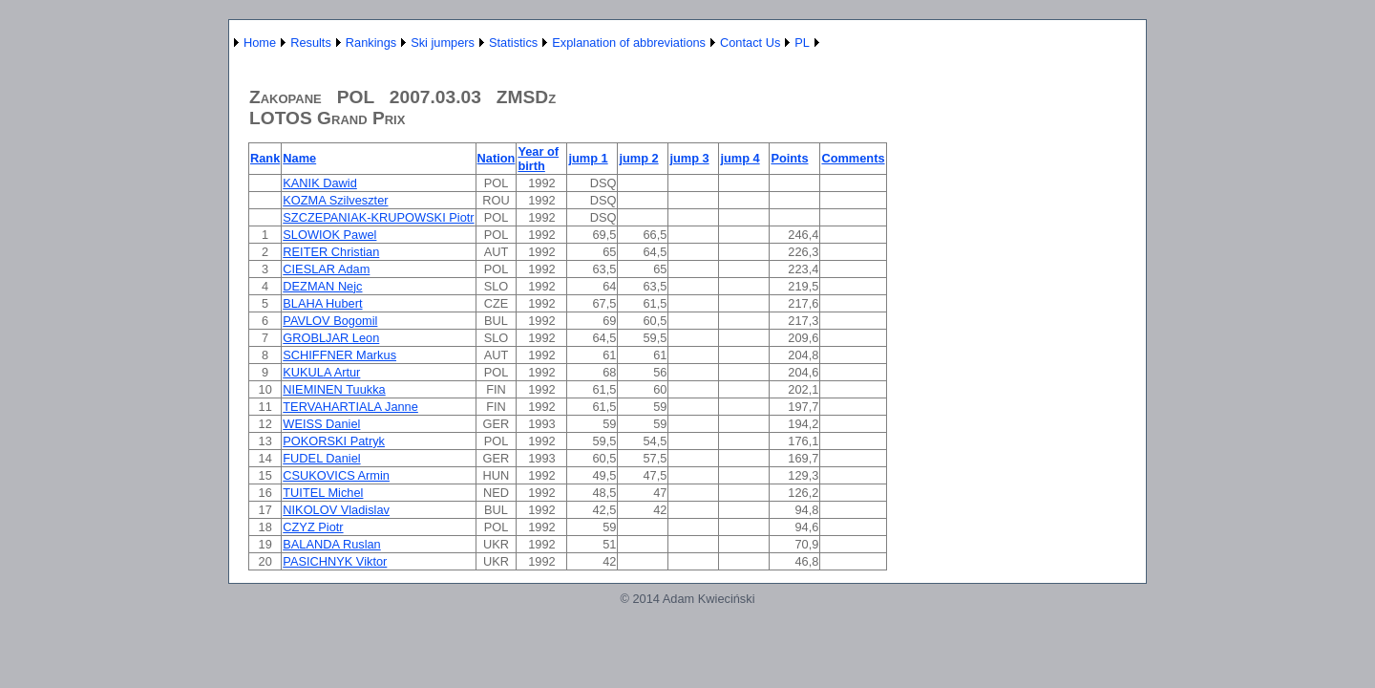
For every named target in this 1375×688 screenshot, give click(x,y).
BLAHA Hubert (322, 303)
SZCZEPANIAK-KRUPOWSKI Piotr (378, 217)
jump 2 (638, 158)
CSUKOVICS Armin (336, 475)
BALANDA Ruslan (331, 544)
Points (789, 158)
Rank (265, 158)
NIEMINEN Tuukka (334, 389)
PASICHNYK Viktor (335, 561)
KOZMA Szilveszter (335, 200)
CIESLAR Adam (326, 269)
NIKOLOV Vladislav (336, 510)
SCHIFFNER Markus (339, 355)
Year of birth (538, 158)
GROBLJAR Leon (331, 338)
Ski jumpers (443, 42)
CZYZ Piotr (313, 527)
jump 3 (689, 158)
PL (802, 42)
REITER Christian (331, 252)
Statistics (513, 42)
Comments (852, 158)
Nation (496, 158)
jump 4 (739, 158)
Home (259, 42)
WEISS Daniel (321, 424)
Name (299, 158)
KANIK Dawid (320, 183)
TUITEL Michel (323, 492)
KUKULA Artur (321, 372)
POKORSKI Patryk (334, 441)
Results (310, 42)
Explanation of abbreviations (629, 42)
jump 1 (587, 158)
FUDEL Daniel (321, 458)
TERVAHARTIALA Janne (350, 406)
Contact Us (750, 42)
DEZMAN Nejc (322, 286)
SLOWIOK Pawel (329, 234)
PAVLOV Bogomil (330, 320)
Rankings (371, 42)
